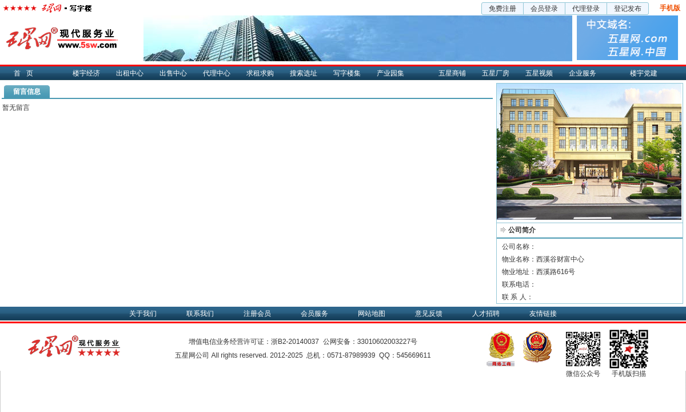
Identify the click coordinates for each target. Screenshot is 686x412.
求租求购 (260, 73)
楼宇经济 (86, 73)
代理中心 (216, 73)
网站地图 (371, 314)
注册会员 (257, 314)
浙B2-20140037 (295, 342)
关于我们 (143, 314)
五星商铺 (452, 73)
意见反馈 (428, 314)
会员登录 (544, 9)
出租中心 (129, 73)
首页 (26, 73)
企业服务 (582, 73)
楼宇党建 (643, 73)
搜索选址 (303, 73)
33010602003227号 (387, 342)
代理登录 (586, 9)
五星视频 (539, 73)
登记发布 (627, 9)
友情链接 (543, 314)
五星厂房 (495, 73)
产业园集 (390, 73)
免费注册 (502, 9)
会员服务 (314, 314)
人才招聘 (486, 314)
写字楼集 (347, 73)
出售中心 (173, 73)
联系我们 (200, 314)
